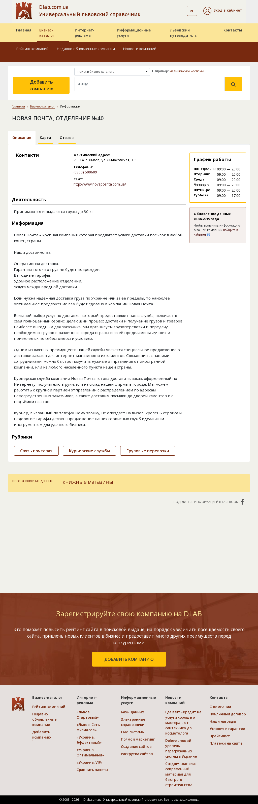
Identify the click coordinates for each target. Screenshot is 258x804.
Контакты (232, 30)
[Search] (150, 84)
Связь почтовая (36, 451)
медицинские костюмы (187, 71)
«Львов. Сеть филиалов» (88, 727)
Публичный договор (228, 714)
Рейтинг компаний (32, 48)
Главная (23, 30)
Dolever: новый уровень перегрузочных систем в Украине (181, 748)
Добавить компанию (41, 85)
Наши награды (223, 721)
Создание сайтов (136, 746)
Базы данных (132, 712)
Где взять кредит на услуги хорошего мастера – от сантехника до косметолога (183, 723)
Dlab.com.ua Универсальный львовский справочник (89, 11)
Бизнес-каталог (46, 33)
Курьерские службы (89, 451)
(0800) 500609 (85, 172)
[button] (222, 11)
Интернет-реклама (84, 33)
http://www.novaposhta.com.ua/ (100, 184)
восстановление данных (32, 480)
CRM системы (133, 731)
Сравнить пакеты (92, 769)
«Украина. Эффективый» (89, 740)
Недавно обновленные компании (86, 48)
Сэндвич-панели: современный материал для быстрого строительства (180, 774)
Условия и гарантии (227, 728)
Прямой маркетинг (138, 739)
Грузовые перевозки (147, 451)
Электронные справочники (133, 722)
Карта (45, 137)
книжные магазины (87, 481)
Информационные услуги (134, 33)
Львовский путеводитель (183, 33)
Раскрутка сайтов (137, 753)
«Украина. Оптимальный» (90, 752)
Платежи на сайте (226, 743)
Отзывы (67, 137)
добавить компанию (129, 659)
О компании (220, 706)
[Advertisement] (129, 546)
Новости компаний (139, 48)
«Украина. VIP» (90, 762)
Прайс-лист (220, 736)
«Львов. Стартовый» (88, 715)
